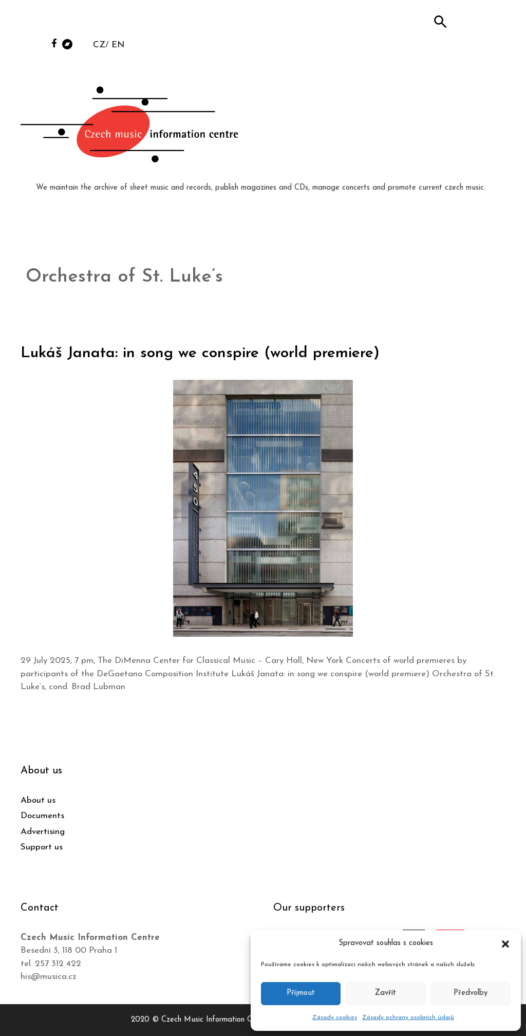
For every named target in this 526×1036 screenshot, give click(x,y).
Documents (42, 815)
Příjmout (301, 993)
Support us (42, 847)
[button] (505, 943)
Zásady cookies (334, 1017)
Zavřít (385, 993)
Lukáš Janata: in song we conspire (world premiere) (200, 353)
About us (38, 800)
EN (117, 45)
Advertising (43, 831)
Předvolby (470, 993)
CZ (99, 45)
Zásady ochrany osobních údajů (408, 1017)
